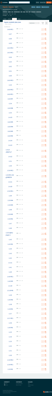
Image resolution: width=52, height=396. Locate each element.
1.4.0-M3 (10, 281)
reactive (9, 11)
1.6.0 (10, 76)
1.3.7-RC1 (10, 318)
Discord (6, 384)
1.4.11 (10, 182)
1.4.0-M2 (10, 300)
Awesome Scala (42, 2)
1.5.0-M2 (10, 214)
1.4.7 (10, 223)
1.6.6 (10, 39)
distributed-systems (17, 11)
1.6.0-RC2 (10, 90)
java (12, 11)
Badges (19, 18)
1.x (8, 15)
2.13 (10, 13)
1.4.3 (10, 253)
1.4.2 (10, 258)
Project (5, 18)
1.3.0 (10, 355)
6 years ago (43, 70)
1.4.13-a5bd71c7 (9, 151)
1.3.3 (10, 341)
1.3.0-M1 (10, 369)
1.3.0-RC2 (10, 360)
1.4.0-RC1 (10, 277)
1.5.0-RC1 (10, 191)
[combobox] (34, 23)
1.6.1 (10, 71)
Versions (14, 18)
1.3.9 (10, 295)
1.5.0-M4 (10, 200)
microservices (33, 11)
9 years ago (43, 350)
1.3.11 (10, 263)
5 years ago (43, 42)
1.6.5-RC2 (10, 48)
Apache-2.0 (43, 30)
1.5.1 (10, 161)
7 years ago (43, 169)
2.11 (22, 84)
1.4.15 (10, 117)
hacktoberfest (5, 11)
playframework (38, 11)
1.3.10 (10, 286)
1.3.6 (10, 323)
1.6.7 (10, 34)
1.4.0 (10, 272)
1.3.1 (10, 351)
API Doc (37, 2)
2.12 (12, 13)
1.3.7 (10, 314)
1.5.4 (10, 103)
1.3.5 (10, 332)
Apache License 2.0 (45, 7)
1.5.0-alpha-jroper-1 (9, 234)
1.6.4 (10, 57)
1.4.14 (10, 140)
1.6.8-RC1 (10, 29)
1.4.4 (10, 249)
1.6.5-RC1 (10, 52)
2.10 (15, 13)
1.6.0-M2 (10, 136)
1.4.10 (10, 186)
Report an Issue (18, 384)
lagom (5, 7)
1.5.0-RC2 (10, 170)
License (29, 386)
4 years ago (43, 28)
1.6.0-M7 (10, 99)
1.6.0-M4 (10, 127)
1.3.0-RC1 (10, 364)
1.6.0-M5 (10, 122)
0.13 (10, 15)
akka (21, 11)
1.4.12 (10, 156)
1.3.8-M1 (10, 309)
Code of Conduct (31, 384)
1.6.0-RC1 (10, 94)
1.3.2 (10, 346)
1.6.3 (10, 62)
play (27, 11)
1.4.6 (10, 228)
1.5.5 (10, 85)
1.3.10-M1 (10, 290)
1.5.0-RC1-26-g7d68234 (10, 176)
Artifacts (9, 18)
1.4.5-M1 (10, 244)
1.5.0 (10, 166)
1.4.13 (10, 145)
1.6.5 (10, 43)
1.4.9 (10, 196)
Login (49, 2)
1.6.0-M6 (10, 108)
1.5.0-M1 (10, 219)
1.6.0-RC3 (10, 80)
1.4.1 (10, 267)
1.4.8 (10, 210)
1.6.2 (10, 66)
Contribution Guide (19, 383)
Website (38, 7)
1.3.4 (10, 337)
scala (29, 11)
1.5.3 (10, 113)
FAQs (29, 383)
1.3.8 (10, 304)
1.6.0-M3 (10, 131)
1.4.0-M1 (10, 327)
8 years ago (43, 243)
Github (5, 383)
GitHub (33, 7)
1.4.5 (10, 239)
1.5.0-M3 (10, 205)
